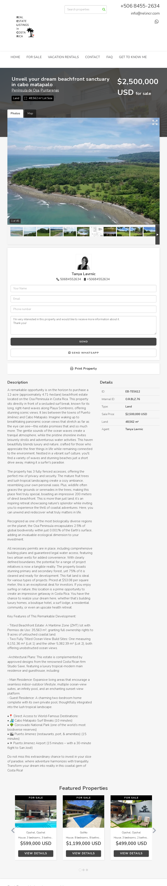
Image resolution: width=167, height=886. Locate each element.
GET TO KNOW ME (133, 57)
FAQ (109, 57)
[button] (11, 829)
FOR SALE (34, 57)
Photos (15, 113)
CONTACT (92, 57)
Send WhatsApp (83, 353)
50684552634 (70, 279)
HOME (15, 57)
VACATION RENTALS (63, 57)
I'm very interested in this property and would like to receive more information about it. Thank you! (83, 325)
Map (30, 113)
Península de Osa (25, 90)
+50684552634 (98, 279)
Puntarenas (50, 90)
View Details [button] (36, 853)
